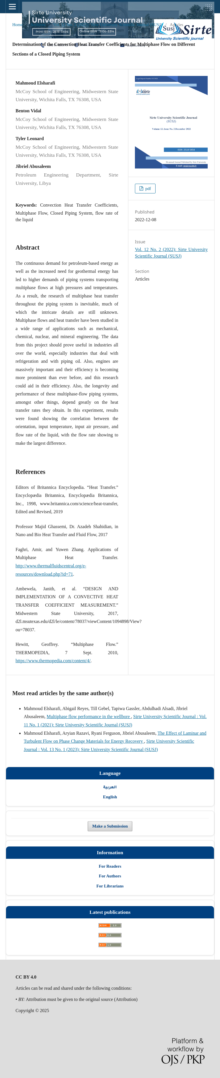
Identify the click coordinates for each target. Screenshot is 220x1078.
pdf (147, 188)
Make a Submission (110, 826)
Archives (38, 24)
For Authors (110, 876)
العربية (110, 786)
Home (17, 24)
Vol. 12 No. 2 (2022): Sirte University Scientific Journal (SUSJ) (107, 24)
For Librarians (109, 886)
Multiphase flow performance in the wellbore (89, 716)
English (110, 796)
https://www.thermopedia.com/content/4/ (53, 660)
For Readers (110, 866)
